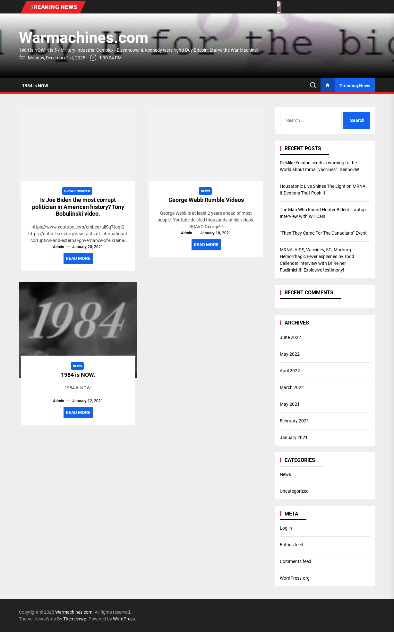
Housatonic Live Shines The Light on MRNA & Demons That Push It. (322, 189)
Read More (78, 258)
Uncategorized (294, 491)
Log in (286, 528)
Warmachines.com (84, 38)
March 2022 (292, 387)
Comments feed (295, 561)
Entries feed (291, 544)
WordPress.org (295, 578)
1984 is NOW (35, 85)
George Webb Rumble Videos (206, 199)
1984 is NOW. (78, 374)
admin (58, 247)
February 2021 (294, 420)
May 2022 (290, 354)
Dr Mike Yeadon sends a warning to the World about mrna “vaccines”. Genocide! (319, 166)
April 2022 (290, 370)
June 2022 (290, 337)
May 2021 (290, 404)
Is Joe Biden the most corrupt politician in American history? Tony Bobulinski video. (78, 206)
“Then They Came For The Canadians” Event (323, 233)
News (285, 474)
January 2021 (294, 437)
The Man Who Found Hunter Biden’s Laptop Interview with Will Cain (323, 213)
